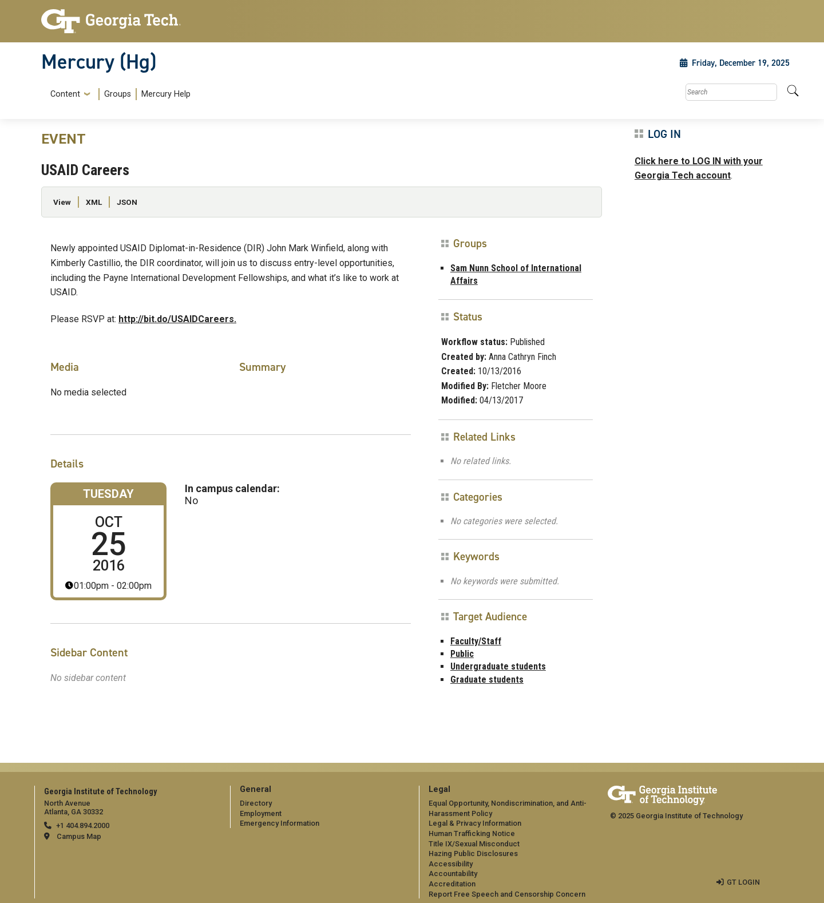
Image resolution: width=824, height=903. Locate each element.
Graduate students (487, 679)
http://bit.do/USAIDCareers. (177, 319)
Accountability (453, 873)
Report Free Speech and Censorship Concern (507, 894)
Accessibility (451, 864)
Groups (117, 94)
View (62, 202)
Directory (256, 803)
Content (65, 94)
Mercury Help (166, 94)
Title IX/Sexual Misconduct (474, 843)
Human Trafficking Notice (472, 833)
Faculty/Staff (475, 641)
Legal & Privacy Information (475, 823)
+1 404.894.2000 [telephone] (82, 825)
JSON (127, 202)
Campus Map (79, 836)
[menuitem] (118, 94)
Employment (261, 813)
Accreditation (452, 884)
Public (462, 653)
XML (94, 202)
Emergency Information (279, 823)
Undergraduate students (498, 666)
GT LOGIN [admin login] (743, 882)
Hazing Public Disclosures (473, 853)
